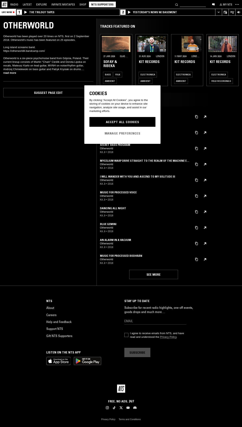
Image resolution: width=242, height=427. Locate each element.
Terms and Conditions (130, 419)
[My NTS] (225, 4)
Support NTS (54, 329)
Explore (41, 4)
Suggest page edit (48, 93)
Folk (117, 74)
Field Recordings (221, 80)
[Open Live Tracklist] (232, 12)
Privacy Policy (168, 336)
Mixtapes (63, 4)
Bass (108, 74)
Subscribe (137, 352)
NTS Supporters (102, 4)
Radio (14, 4)
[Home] (4, 4)
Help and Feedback (59, 322)
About (50, 308)
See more (154, 274)
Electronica (147, 74)
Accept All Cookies (122, 122)
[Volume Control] (238, 12)
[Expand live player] (218, 12)
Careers (51, 315)
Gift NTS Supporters (59, 336)
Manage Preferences (122, 133)
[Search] (176, 4)
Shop (82, 4)
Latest (27, 4)
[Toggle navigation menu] (237, 4)
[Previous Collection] (234, 60)
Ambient (110, 80)
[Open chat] (213, 4)
